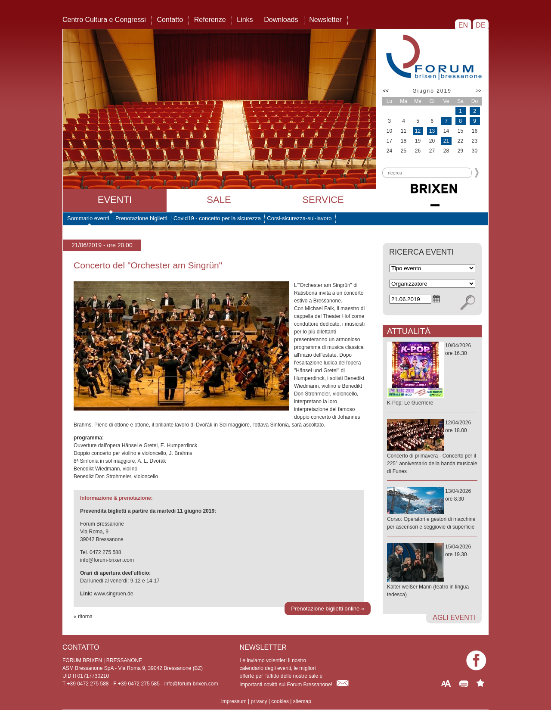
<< (386, 91)
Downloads (281, 19)
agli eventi (454, 617)
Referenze (210, 19)
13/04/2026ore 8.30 (432, 509)
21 (446, 141)
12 (418, 131)
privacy (259, 701)
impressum (234, 701)
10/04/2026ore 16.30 (432, 375)
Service (323, 199)
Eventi (115, 199)
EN (463, 25)
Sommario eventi (88, 218)
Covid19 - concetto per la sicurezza (217, 218)
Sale (219, 199)
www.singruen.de (113, 594)
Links (245, 19)
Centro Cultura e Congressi (104, 19)
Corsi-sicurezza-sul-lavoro (299, 218)
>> (478, 90)
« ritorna (83, 616)
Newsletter (325, 19)
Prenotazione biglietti (141, 218)
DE (480, 25)
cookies (280, 701)
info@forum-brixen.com (191, 684)
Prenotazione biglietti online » (327, 608)
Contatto (170, 19)
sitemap (302, 701)
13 (432, 131)
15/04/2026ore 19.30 (432, 571)
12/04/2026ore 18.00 (432, 447)
